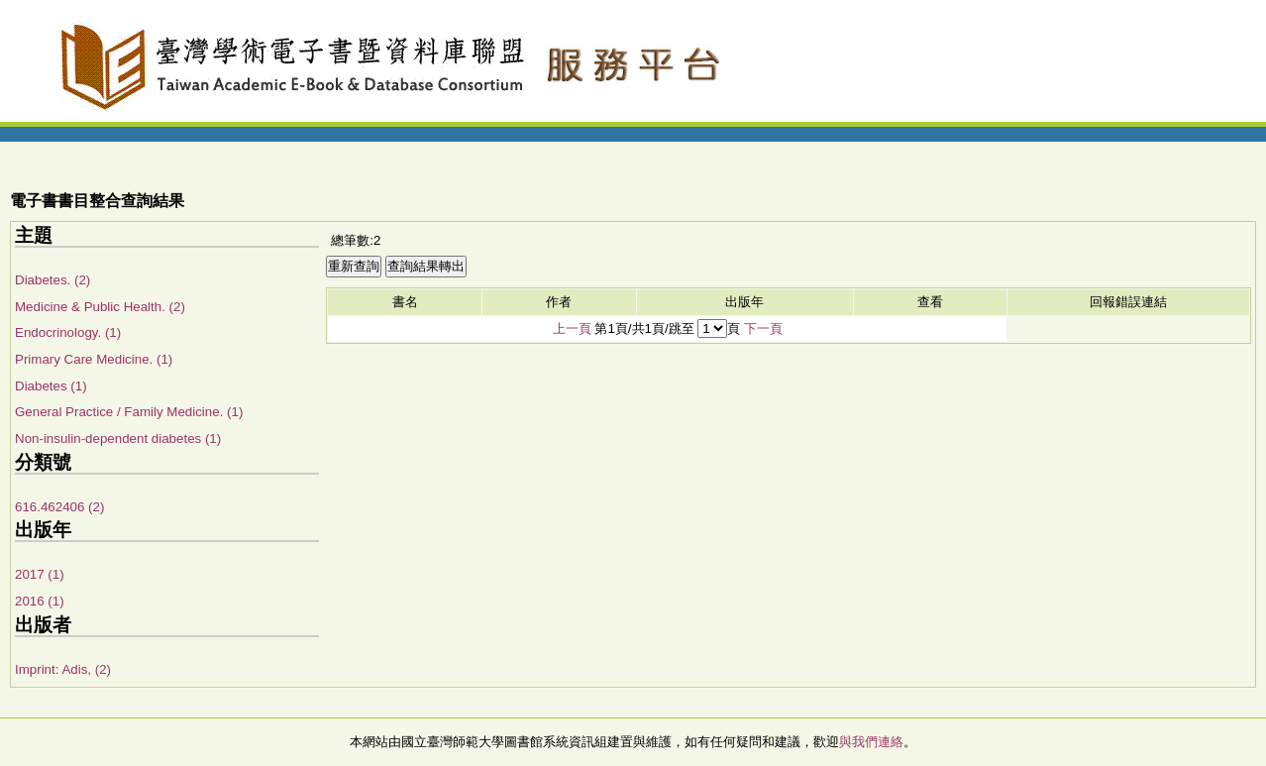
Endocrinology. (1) (68, 332)
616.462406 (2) (59, 506)
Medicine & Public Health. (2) (100, 306)
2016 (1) (39, 601)
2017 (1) (39, 574)
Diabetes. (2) (52, 280)
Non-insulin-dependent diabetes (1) (118, 438)
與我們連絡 (871, 741)
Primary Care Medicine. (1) (93, 359)
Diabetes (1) (51, 386)
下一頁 (763, 328)
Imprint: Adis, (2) (63, 669)
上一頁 (572, 328)
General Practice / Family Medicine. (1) (129, 411)
